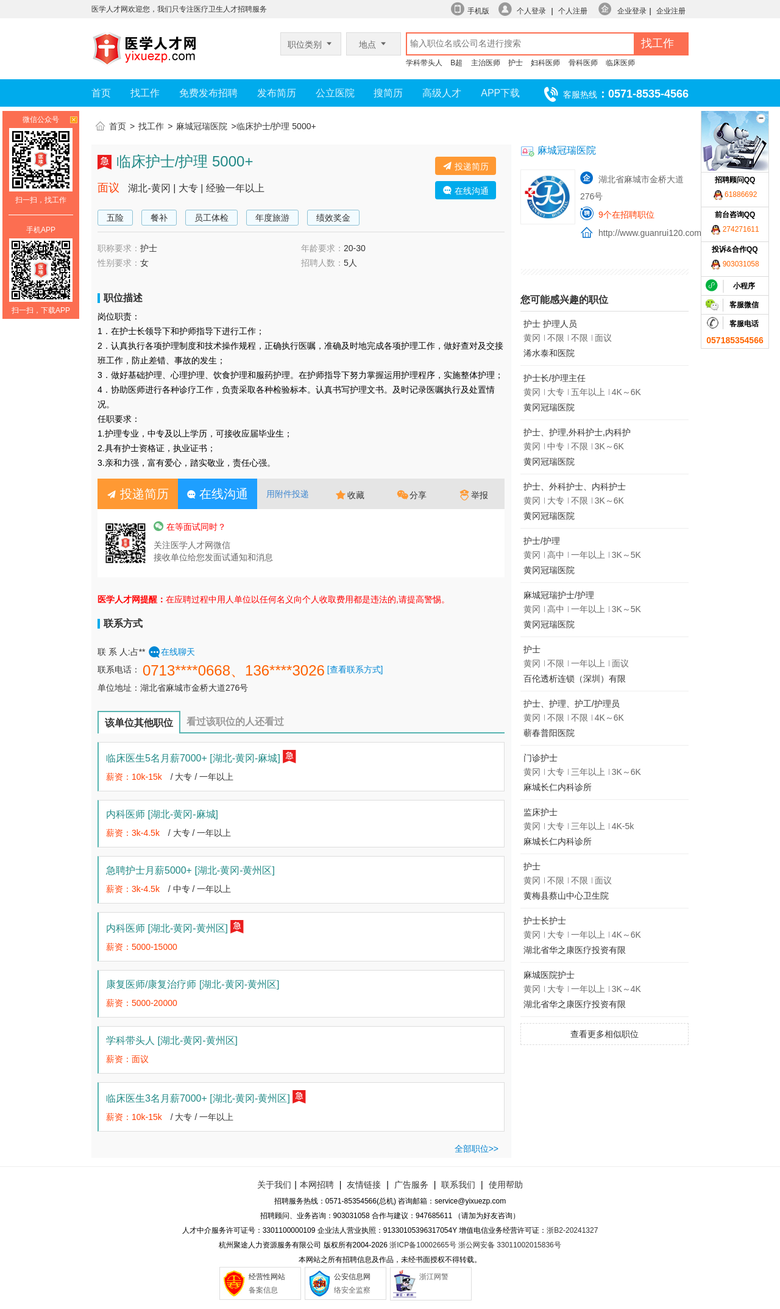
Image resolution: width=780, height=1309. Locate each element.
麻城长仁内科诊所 (557, 787)
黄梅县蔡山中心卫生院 (566, 896)
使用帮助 (506, 1185)
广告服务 (411, 1185)
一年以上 (216, 777)
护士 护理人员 (550, 324)
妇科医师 (545, 63)
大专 (183, 777)
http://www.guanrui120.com (649, 233)
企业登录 (632, 11)
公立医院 (335, 93)
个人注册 (572, 11)
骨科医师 (583, 63)
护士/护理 (541, 541)
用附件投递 (287, 494)
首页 (101, 93)
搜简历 (388, 93)
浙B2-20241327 (572, 1230)
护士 (515, 63)
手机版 (478, 11)
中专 (181, 889)
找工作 (145, 93)
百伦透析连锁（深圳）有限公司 (574, 681)
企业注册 (671, 11)
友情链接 (364, 1185)
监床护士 (540, 812)
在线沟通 (465, 190)
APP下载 (500, 93)
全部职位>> (476, 1149)
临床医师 (620, 63)
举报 (473, 495)
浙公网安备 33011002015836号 (509, 1245)
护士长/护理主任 (554, 378)
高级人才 (441, 93)
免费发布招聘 (208, 93)
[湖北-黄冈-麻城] (245, 758)
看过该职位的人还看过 (235, 721)
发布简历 (276, 93)
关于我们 (274, 1185)
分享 (412, 495)
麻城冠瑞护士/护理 (558, 595)
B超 (456, 63)
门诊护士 (540, 758)
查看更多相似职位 (604, 1034)
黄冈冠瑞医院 (549, 407)
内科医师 (162, 814)
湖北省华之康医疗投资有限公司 (574, 952)
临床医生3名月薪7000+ (198, 1098)
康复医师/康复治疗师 (192, 984)
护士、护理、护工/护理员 (571, 703)
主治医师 (485, 63)
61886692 (735, 194)
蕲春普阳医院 (549, 733)
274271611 (735, 229)
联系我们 (457, 1185)
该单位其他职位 (139, 723)
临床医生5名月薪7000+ (193, 758)
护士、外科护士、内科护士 (574, 486)
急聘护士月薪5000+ (190, 870)
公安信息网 (352, 1276)
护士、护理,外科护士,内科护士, (577, 434)
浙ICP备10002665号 (422, 1245)
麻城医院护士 (549, 975)
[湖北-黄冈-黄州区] (234, 870)
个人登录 (531, 11)
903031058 (735, 264)
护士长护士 (544, 921)
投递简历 (465, 166)
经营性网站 (267, 1276)
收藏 (349, 495)
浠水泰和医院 (549, 353)
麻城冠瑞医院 (201, 126)
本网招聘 (317, 1185)
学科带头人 (424, 63)
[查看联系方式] (355, 669)
